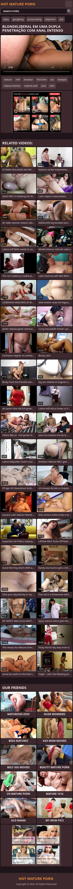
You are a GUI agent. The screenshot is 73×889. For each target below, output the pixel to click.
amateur (28, 79)
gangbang (18, 19)
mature (8, 79)
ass (52, 79)
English (68, 4)
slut (61, 19)
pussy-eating (34, 19)
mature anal (30, 85)
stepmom (50, 19)
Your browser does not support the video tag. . (36, 55)
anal (43, 85)
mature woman (12, 85)
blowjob (62, 79)
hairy (6, 19)
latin (52, 85)
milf (18, 79)
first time (41, 79)
